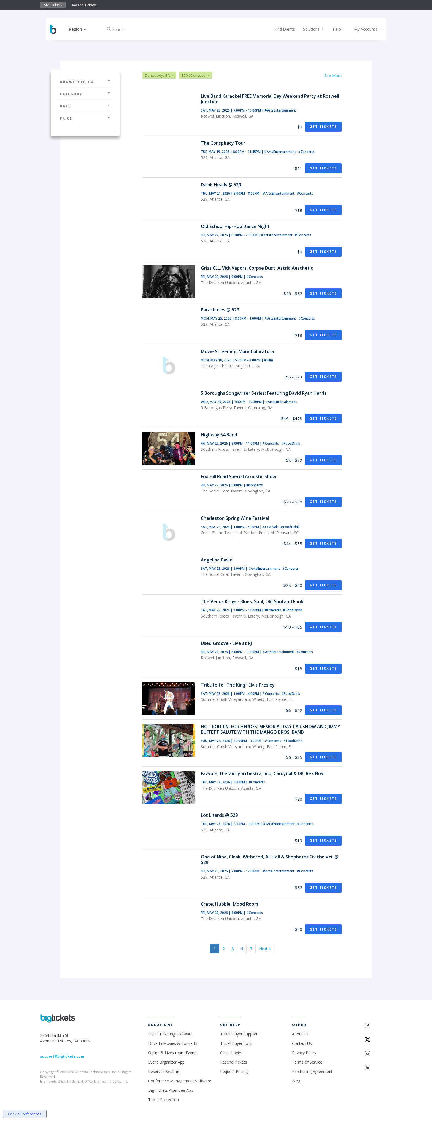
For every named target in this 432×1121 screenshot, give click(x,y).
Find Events (283, 29)
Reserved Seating (163, 1071)
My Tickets (53, 4)
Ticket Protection (163, 1099)
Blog (296, 1080)
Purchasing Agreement (312, 1071)
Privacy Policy (304, 1052)
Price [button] (85, 118)
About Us (300, 1034)
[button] (79, 29)
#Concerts (306, 151)
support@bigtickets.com (62, 1056)
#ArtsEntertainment (280, 110)
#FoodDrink (290, 443)
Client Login (230, 1052)
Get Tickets (323, 126)
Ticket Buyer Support (239, 1034)
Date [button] (85, 106)
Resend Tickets (84, 5)
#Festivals (271, 526)
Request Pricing (234, 1071)
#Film (268, 360)
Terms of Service (307, 1062)
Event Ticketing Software (170, 1034)
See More (333, 75)
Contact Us (302, 1043)
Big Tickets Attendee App (170, 1090)
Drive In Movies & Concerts (172, 1043)
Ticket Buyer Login (236, 1043)
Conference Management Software (179, 1080)
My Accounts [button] (367, 29)
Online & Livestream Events (173, 1052)
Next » (265, 948)
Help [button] (337, 29)
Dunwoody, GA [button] (85, 81)
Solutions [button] (312, 29)
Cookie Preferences (24, 1113)
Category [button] (85, 94)
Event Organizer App (166, 1062)
